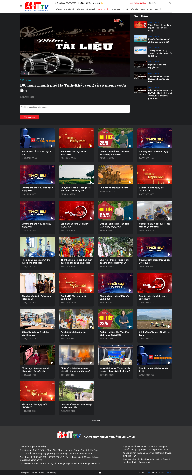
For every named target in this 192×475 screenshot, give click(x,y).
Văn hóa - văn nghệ (85, 9)
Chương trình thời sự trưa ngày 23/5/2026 (154, 261)
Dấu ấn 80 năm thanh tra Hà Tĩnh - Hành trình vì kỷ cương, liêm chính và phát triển (160, 94)
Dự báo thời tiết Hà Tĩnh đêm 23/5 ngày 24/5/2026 (114, 225)
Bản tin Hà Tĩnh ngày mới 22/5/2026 (34, 405)
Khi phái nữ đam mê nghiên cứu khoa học (37, 333)
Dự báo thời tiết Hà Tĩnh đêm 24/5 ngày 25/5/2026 (114, 153)
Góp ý (41, 472)
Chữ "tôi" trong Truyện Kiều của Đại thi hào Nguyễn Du (114, 261)
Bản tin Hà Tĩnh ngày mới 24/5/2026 (151, 189)
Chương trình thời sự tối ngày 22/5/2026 (114, 297)
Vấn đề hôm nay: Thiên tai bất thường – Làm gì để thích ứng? (115, 369)
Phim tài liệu (103, 9)
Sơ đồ (34, 472)
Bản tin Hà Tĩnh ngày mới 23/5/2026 (73, 297)
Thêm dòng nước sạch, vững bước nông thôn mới (36, 261)
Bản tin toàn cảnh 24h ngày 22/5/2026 (153, 297)
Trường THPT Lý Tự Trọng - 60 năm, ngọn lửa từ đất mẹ (160, 53)
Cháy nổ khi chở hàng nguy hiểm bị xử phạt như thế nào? (75, 369)
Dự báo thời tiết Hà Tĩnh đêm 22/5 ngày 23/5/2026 (114, 333)
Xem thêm (96, 420)
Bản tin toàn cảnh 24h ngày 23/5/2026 (74, 225)
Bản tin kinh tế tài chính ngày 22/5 (153, 369)
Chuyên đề (69, 9)
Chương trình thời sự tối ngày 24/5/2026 (154, 153)
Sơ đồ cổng (52, 472)
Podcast (115, 9)
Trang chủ (25, 472)
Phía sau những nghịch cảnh (114, 187)
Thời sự (58, 9)
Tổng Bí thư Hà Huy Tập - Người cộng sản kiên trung (160, 28)
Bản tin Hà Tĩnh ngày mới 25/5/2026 (73, 153)
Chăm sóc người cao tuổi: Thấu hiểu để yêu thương (154, 225)
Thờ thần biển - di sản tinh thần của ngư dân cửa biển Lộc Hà (76, 261)
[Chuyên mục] (21, 6)
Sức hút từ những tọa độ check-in (73, 333)
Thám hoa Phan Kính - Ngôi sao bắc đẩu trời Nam (158, 79)
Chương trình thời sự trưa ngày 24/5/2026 (37, 189)
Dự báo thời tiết (130, 9)
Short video (146, 9)
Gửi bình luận (29, 117)
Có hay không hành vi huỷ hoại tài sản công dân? (76, 405)
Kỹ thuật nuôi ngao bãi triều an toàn (154, 333)
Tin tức (158, 9)
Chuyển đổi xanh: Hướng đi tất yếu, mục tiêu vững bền (76, 189)
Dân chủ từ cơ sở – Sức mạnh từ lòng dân (36, 297)
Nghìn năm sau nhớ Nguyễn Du (157, 66)
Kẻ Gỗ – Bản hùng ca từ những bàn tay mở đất (159, 40)
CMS (151, 472)
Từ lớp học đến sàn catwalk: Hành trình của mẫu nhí (36, 369)
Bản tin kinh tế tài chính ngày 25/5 (36, 153)
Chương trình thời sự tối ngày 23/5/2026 (36, 225)
